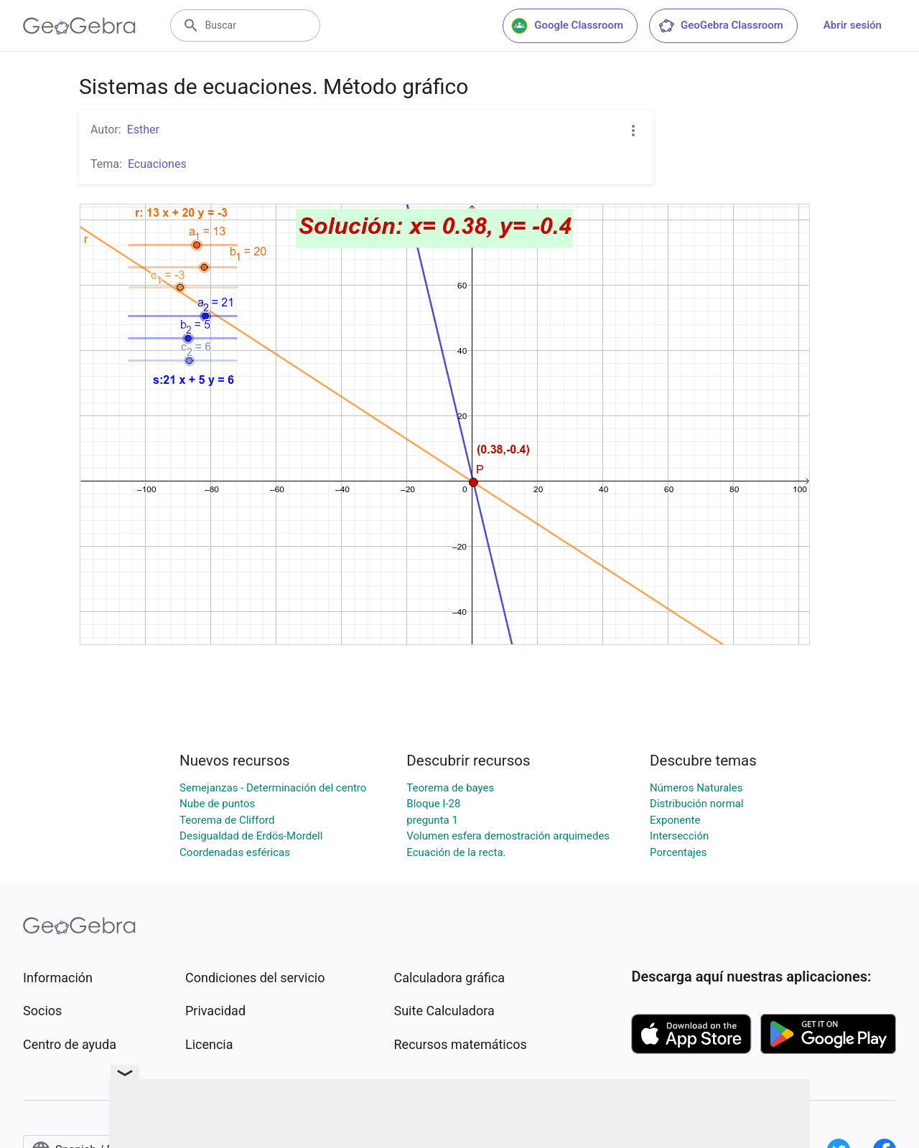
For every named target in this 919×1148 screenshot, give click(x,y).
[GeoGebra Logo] (79, 25)
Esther (143, 129)
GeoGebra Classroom (720, 25)
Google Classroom (567, 25)
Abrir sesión (853, 25)
